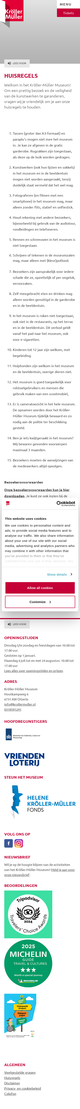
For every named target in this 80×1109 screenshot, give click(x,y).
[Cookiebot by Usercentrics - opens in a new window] (57, 503)
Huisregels (12, 1077)
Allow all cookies (40, 588)
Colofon (10, 1093)
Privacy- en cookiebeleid (22, 1088)
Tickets (68, 13)
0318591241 (12, 709)
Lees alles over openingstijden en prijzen (33, 671)
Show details (57, 574)
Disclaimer (12, 1083)
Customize (40, 601)
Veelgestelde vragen (20, 1072)
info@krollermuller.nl (20, 704)
